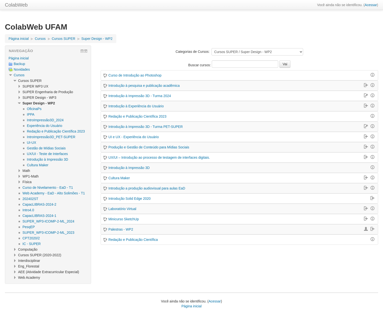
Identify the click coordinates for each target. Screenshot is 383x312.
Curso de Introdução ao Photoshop (134, 75)
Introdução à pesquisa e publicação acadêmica (144, 86)
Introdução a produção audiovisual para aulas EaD (146, 188)
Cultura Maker (119, 178)
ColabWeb (16, 5)
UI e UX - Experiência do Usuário (133, 137)
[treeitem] (48, 58)
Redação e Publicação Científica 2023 (137, 116)
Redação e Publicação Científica (133, 240)
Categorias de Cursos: (193, 52)
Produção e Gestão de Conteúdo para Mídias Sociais (148, 147)
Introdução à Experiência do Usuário (136, 106)
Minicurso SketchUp (123, 219)
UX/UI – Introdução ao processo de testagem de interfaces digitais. (159, 157)
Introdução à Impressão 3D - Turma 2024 (139, 96)
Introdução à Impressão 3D (129, 168)
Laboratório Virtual (122, 209)
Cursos (19, 75)
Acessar (371, 5)
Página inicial (19, 58)
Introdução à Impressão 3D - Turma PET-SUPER (145, 127)
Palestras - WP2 (120, 229)
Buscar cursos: (200, 65)
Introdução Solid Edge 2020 (129, 199)
